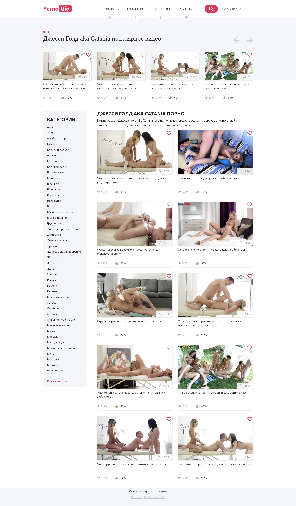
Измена (52, 285)
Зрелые (52, 274)
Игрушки (52, 280)
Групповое (54, 223)
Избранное (186, 9)
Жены (51, 257)
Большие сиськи (57, 166)
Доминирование (58, 240)
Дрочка (52, 246)
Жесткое (53, 263)
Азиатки (52, 127)
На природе (55, 370)
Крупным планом (58, 297)
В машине (53, 195)
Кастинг (52, 291)
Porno (57, 8)
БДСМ (51, 144)
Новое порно (110, 9)
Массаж (52, 336)
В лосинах (53, 189)
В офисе (52, 206)
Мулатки (52, 365)
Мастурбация (56, 342)
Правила (136, 497)
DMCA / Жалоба (154, 497)
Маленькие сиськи (59, 325)
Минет (51, 353)
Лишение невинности (61, 319)
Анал (50, 133)
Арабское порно (58, 138)
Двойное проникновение (63, 229)
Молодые (53, 359)
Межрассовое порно (61, 348)
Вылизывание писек (60, 212)
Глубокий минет (57, 217)
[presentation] (236, 40)
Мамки (51, 331)
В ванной (53, 183)
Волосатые (54, 200)
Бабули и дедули (58, 149)
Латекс (51, 302)
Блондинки (54, 161)
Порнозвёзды (161, 9)
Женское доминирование (64, 251)
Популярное (135, 9)
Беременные (55, 155)
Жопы (51, 268)
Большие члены (57, 172)
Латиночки (54, 308)
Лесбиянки (54, 314)
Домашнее (54, 234)
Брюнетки (53, 178)
